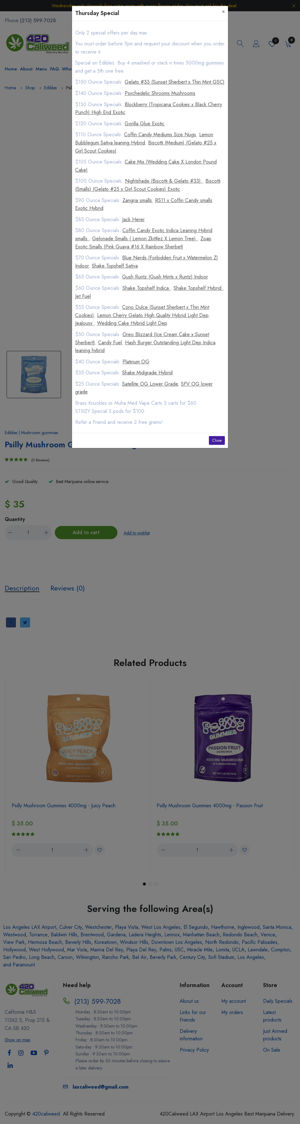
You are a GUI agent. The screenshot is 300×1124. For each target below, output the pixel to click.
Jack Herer (133, 219)
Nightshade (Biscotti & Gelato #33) (163, 181)
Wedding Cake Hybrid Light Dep (132, 323)
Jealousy (84, 323)
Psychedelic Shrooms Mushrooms (160, 93)
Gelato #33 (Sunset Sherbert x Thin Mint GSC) (175, 82)
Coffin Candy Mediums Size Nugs (160, 134)
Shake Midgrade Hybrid (147, 372)
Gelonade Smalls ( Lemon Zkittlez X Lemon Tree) (144, 238)
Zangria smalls (137, 200)
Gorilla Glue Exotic (144, 123)
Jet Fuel (83, 296)
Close (217, 440)
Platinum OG (135, 361)
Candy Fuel (110, 342)
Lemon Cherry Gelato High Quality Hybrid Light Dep (152, 315)
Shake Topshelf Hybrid (198, 288)
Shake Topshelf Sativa (115, 265)
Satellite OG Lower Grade (150, 384)
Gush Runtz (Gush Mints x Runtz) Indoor (165, 276)
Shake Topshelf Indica (146, 288)
